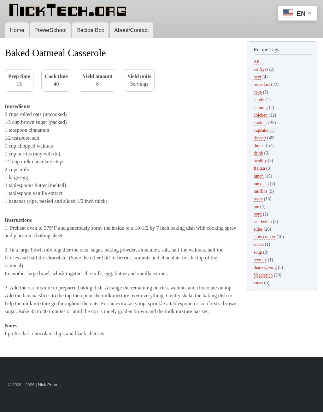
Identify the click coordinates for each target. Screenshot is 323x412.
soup (258, 252)
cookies (260, 122)
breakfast (262, 84)
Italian (259, 168)
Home (17, 30)
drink (258, 152)
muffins (260, 191)
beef (257, 76)
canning (261, 107)
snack (259, 244)
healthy (260, 160)
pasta (258, 198)
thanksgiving (265, 267)
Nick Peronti (49, 384)
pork (258, 213)
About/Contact (131, 30)
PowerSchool (50, 30)
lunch (259, 176)
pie (256, 206)
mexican (261, 183)
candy (259, 99)
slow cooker (264, 236)
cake (258, 91)
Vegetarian (263, 274)
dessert (260, 137)
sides (258, 229)
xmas (258, 282)
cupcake (261, 130)
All (256, 61)
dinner (259, 145)
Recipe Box (90, 30)
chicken (260, 115)
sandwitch (263, 221)
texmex (260, 259)
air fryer (261, 69)
